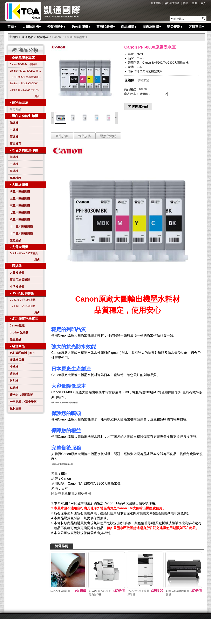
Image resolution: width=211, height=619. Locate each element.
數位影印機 (81, 26)
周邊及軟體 (151, 26)
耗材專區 (43, 37)
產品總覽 (129, 26)
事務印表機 (105, 26)
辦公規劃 (175, 26)
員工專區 (156, 3)
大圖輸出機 (31, 26)
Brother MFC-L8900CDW (24, 83)
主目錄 (13, 37)
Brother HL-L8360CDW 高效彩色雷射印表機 (25, 70)
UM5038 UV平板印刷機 (22, 299)
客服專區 (196, 26)
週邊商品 (27, 37)
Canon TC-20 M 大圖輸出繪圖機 (25, 64)
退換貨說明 (108, 136)
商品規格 (84, 136)
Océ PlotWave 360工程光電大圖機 (25, 253)
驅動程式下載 (172, 3)
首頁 (11, 26)
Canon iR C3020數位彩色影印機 (25, 89)
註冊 (194, 3)
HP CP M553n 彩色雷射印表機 (25, 77)
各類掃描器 (56, 26)
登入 (203, 3)
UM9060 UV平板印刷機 (22, 306)
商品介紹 (62, 136)
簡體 (185, 3)
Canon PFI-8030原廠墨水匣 (70, 37)
